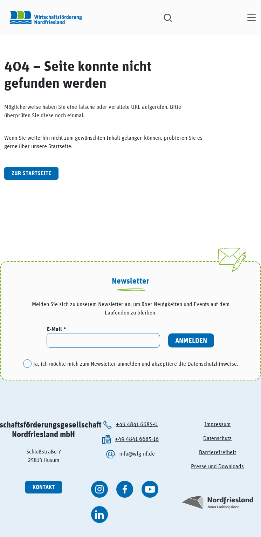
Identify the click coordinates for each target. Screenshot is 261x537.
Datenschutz (217, 438)
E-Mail (55, 329)
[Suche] (168, 17)
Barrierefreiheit (217, 452)
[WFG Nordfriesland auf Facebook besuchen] (124, 489)
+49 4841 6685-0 (137, 424)
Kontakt (44, 487)
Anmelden (191, 340)
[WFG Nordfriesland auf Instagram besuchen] (99, 489)
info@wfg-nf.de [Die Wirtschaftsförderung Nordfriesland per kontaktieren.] (137, 453)
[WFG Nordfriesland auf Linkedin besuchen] (99, 514)
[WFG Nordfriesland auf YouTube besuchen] (150, 489)
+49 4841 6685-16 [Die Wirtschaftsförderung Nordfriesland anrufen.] (137, 439)
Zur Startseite (31, 173)
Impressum (217, 424)
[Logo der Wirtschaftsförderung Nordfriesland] (44, 17)
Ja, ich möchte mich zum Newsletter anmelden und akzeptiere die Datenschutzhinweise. (135, 363)
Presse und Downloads (217, 466)
